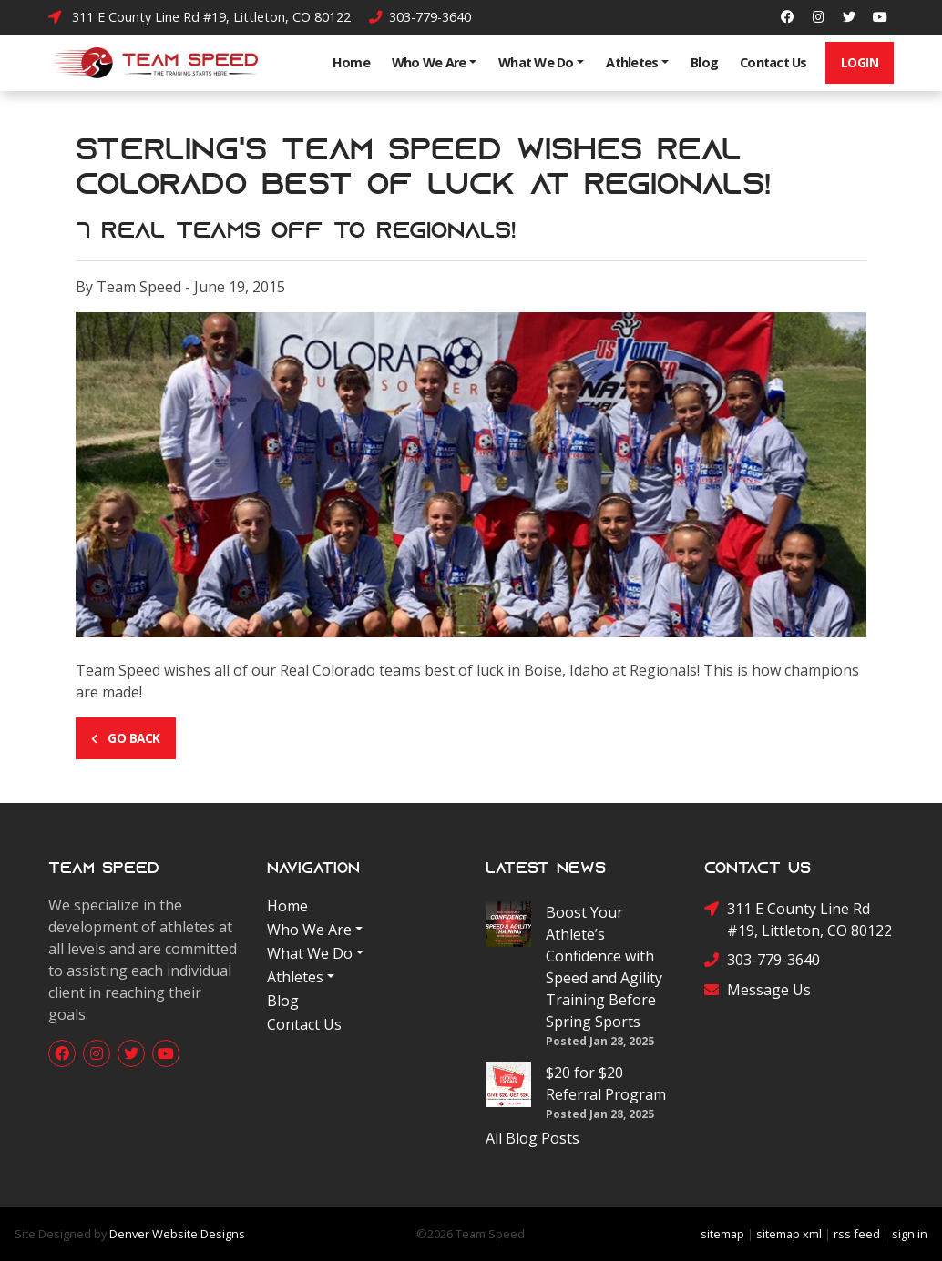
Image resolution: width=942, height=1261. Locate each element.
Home (351, 62)
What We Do (536, 62)
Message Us (757, 990)
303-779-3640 (420, 16)
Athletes (632, 62)
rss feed (857, 1233)
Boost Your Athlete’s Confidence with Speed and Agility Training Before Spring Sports (604, 967)
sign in (909, 1233)
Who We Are (429, 62)
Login (860, 62)
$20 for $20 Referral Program (606, 1083)
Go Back (125, 738)
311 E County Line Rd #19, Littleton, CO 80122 (199, 16)
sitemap (722, 1233)
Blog (704, 62)
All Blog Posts (532, 1138)
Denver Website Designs (177, 1233)
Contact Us (773, 62)
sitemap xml (789, 1233)
